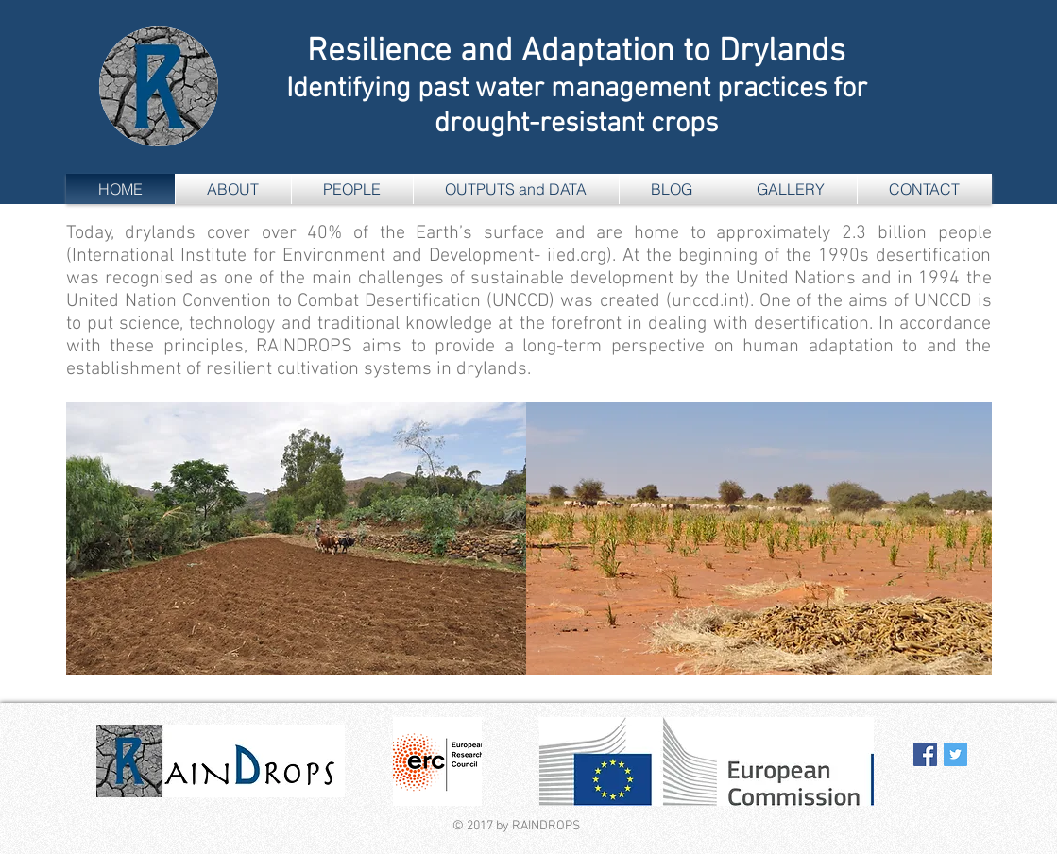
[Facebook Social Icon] (925, 754)
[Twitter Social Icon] (955, 754)
